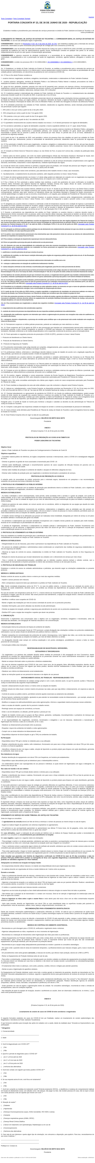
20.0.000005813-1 (66, 62)
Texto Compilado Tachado (21, 19)
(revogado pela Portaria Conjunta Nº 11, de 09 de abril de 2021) (47, 283)
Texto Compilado (6, 19)
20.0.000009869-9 (53, 62)
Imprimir (91, 17)
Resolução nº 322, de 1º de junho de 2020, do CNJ (40, 44)
